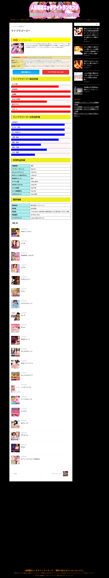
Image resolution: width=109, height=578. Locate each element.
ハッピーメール (30, 442)
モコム (27, 361)
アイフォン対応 (40, 57)
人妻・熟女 (26, 62)
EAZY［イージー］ (31, 409)
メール (37, 66)
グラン (27, 312)
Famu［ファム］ (30, 231)
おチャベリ (28, 490)
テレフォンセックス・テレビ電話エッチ (52, 60)
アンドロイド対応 (31, 57)
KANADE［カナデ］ (31, 263)
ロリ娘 (49, 62)
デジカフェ (28, 507)
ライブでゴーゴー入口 (55, 72)
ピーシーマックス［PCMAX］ (34, 539)
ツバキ (27, 247)
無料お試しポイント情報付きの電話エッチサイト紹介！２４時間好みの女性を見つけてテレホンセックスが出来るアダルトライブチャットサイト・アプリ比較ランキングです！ (54, 573)
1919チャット (29, 377)
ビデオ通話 (51, 66)
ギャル (35, 62)
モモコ (27, 523)
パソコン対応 (48, 57)
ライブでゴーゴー (25, 40)
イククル (28, 474)
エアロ (27, 279)
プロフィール (64, 66)
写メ (40, 66)
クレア (27, 344)
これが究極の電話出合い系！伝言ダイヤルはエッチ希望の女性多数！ (91, 69)
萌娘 (25, 64)
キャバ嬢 (53, 62)
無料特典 (26, 66)
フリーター (58, 62)
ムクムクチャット (30, 328)
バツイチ (67, 62)
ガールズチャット (30, 393)
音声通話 (47, 66)
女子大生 (39, 62)
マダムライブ (29, 296)
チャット (30, 66)
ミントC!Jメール (30, 458)
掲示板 (34, 66)
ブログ (42, 66)
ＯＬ (46, 62)
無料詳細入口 (26, 72)
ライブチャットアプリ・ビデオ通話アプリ (33, 60)
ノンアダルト (57, 66)
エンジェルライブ (30, 426)
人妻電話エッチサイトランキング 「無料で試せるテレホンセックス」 (54, 571)
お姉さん (43, 62)
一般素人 (31, 62)
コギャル (63, 62)
